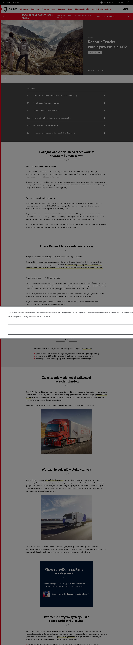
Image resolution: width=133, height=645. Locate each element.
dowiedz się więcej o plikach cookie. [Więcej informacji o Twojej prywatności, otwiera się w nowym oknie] (40, 317)
